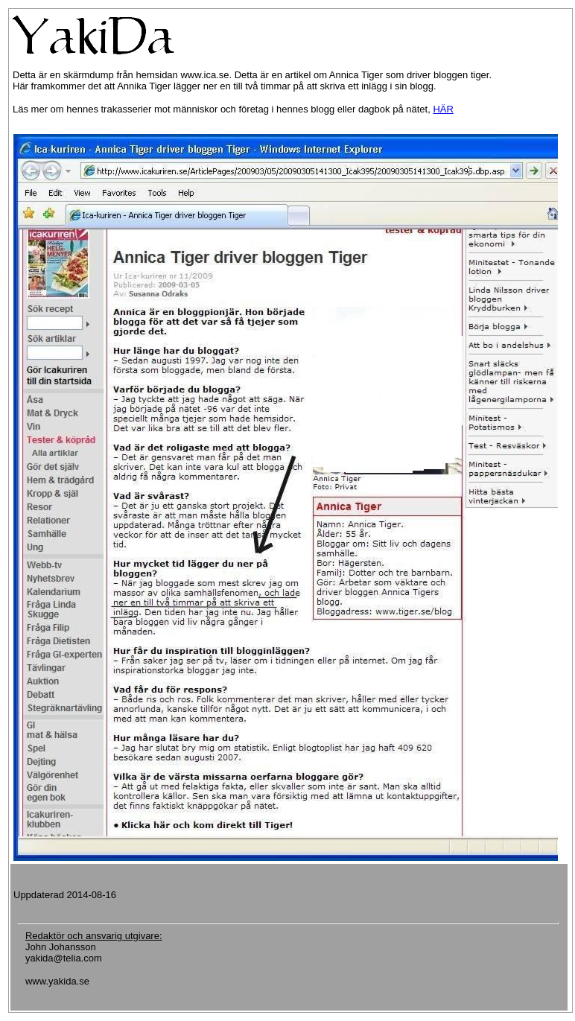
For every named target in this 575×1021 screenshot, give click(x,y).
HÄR (443, 109)
